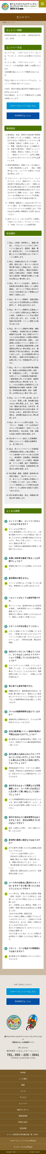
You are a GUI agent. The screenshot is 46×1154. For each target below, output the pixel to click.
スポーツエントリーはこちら (23, 106)
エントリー (23, 1103)
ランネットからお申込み (23, 1147)
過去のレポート (23, 1110)
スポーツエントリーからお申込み (23, 1141)
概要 (23, 1085)
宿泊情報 (23, 1128)
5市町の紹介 (23, 1122)
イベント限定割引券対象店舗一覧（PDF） (23, 1134)
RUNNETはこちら (23, 116)
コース (23, 1091)
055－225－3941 (27, 1055)
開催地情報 (23, 1116)
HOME (23, 1073)
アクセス (23, 1097)
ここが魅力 (23, 1079)
